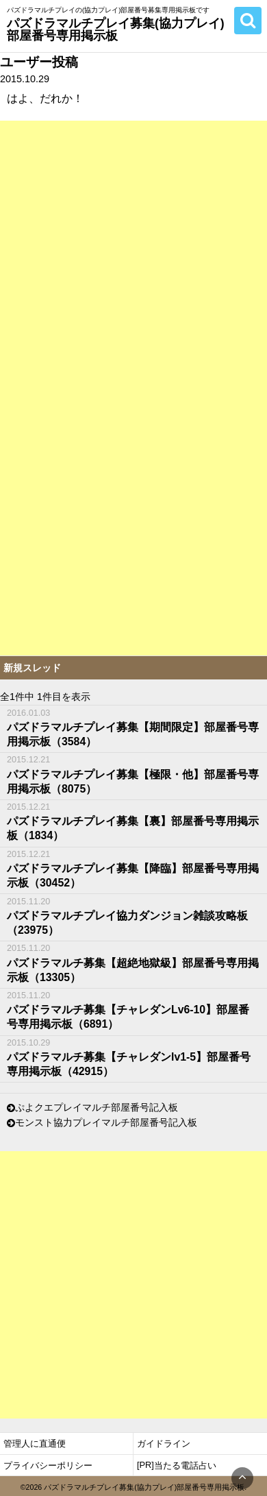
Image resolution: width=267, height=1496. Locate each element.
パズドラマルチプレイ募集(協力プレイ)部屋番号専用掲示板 (116, 29)
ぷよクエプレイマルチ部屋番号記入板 (96, 1107)
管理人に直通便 (34, 1443)
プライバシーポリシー (47, 1465)
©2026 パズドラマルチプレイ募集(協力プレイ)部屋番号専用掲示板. (134, 1487)
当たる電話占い (185, 1465)
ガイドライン (163, 1443)
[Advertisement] (133, 254)
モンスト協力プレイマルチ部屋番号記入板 (106, 1123)
